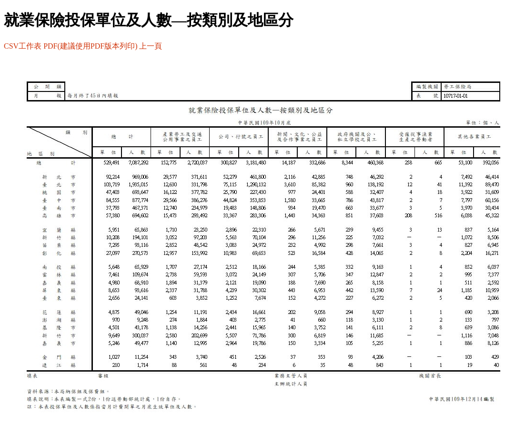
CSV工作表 (22, 46)
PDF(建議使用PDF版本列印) (90, 46)
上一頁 (150, 46)
